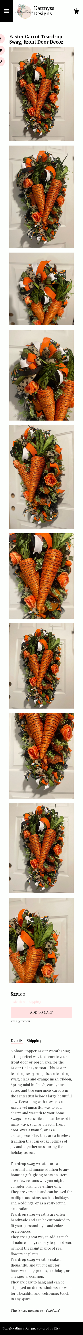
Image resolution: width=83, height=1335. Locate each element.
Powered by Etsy (48, 1328)
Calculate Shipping (26, 1002)
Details (17, 1040)
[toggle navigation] (6, 11)
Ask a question (20, 1021)
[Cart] (76, 12)
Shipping (34, 1040)
